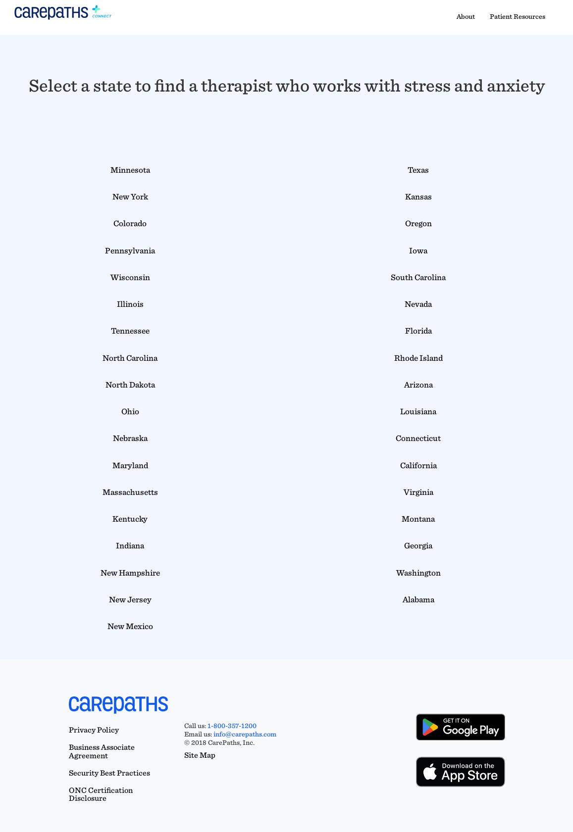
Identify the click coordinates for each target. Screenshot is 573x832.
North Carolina (130, 358)
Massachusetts (130, 492)
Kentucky (130, 519)
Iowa (418, 250)
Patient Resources (517, 16)
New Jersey (130, 599)
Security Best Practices (109, 773)
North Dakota (130, 385)
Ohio (130, 411)
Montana (418, 519)
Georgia (418, 545)
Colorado (130, 223)
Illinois (130, 304)
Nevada (418, 304)
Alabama (418, 599)
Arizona (418, 385)
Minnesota (130, 170)
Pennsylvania (130, 250)
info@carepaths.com (244, 734)
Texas (418, 170)
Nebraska (130, 438)
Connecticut (418, 438)
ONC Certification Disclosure (101, 794)
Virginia (418, 492)
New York (130, 196)
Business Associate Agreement (102, 751)
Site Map (199, 755)
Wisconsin (130, 277)
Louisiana (418, 411)
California (418, 465)
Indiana (130, 545)
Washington (418, 573)
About (466, 16)
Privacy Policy (94, 729)
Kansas (418, 196)
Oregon (418, 223)
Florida (418, 331)
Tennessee (130, 331)
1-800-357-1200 (232, 726)
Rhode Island (418, 358)
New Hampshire (130, 573)
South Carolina (418, 277)
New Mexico (130, 626)
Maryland (130, 465)
